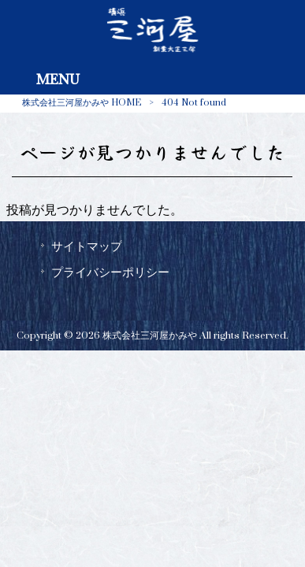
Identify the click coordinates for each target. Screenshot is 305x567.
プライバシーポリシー (110, 272)
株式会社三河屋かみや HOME (81, 103)
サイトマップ (86, 246)
